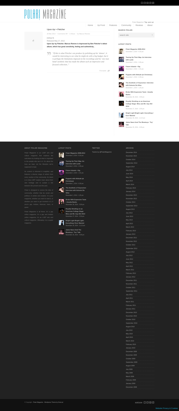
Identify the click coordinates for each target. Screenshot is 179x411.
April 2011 (129, 298)
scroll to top (138, 402)
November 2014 (131, 156)
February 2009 (131, 380)
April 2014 (129, 181)
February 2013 (131, 230)
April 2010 (129, 337)
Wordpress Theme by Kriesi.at (53, 402)
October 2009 (130, 358)
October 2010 (130, 319)
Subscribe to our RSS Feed (150, 3)
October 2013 (130, 202)
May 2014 (129, 177)
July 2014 (129, 170)
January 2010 (130, 348)
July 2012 (129, 255)
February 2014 (131, 188)
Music (73, 34)
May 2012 (129, 262)
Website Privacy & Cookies (167, 408)
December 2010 (131, 312)
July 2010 (129, 330)
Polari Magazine (137, 22)
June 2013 (129, 216)
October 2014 (130, 159)
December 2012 (131, 237)
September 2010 (131, 323)
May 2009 (129, 373)
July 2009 (129, 369)
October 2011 (130, 287)
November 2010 (131, 316)
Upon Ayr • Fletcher (56, 29)
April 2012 (129, 266)
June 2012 (129, 259)
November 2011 (131, 284)
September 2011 (131, 291)
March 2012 (130, 270)
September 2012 (131, 248)
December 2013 (131, 195)
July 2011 (129, 294)
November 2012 (131, 241)
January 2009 (130, 383)
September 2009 (131, 362)
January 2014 (130, 191)
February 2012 (131, 273)
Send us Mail (142, 3)
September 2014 (131, 163)
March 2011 (130, 301)
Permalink (102, 71)
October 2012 (130, 245)
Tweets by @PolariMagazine (102, 152)
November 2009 (131, 355)
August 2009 (130, 365)
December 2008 (131, 387)
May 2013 (129, 220)
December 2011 (131, 280)
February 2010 (131, 344)
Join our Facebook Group (147, 3)
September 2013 (131, 206)
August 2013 (130, 209)
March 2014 (130, 184)
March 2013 (130, 227)
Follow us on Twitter (144, 3)
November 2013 (131, 198)
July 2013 (129, 213)
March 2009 (130, 376)
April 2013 (129, 223)
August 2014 (130, 166)
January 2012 (130, 277)
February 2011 (131, 305)
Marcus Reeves (84, 34)
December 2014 (131, 152)
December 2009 (131, 351)
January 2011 (130, 309)
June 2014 (129, 173)
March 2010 (130, 341)
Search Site (153, 3)
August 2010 (130, 326)
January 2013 (130, 234)
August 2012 (130, 252)
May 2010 (129, 334)
